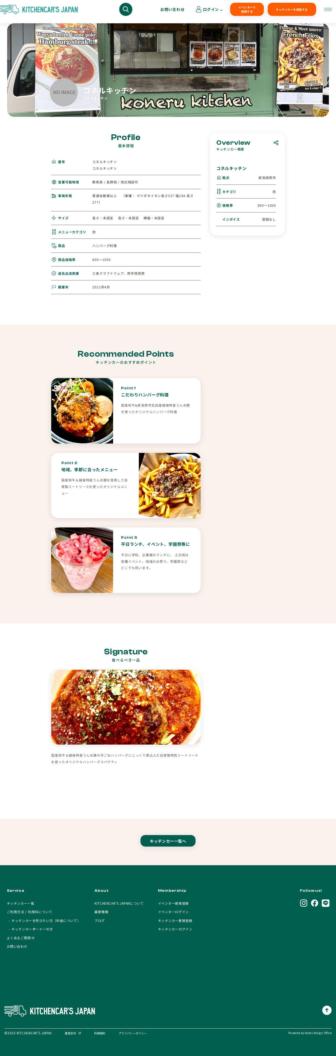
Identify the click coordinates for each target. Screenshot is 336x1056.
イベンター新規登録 (173, 903)
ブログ (99, 920)
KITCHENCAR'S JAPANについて (119, 903)
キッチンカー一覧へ (168, 846)
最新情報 (101, 911)
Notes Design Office (318, 1033)
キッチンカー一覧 (21, 903)
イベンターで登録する (207, 12)
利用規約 (99, 1033)
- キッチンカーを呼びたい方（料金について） (44, 920)
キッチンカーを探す (56, 12)
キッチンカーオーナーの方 (162, 12)
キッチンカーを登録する (246, 12)
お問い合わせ (285, 12)
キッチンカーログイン (175, 929)
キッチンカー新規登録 (175, 920)
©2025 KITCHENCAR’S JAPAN (27, 1033)
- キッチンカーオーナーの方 (30, 929)
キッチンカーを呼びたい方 (106, 12)
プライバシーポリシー (133, 1033)
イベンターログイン (173, 911)
